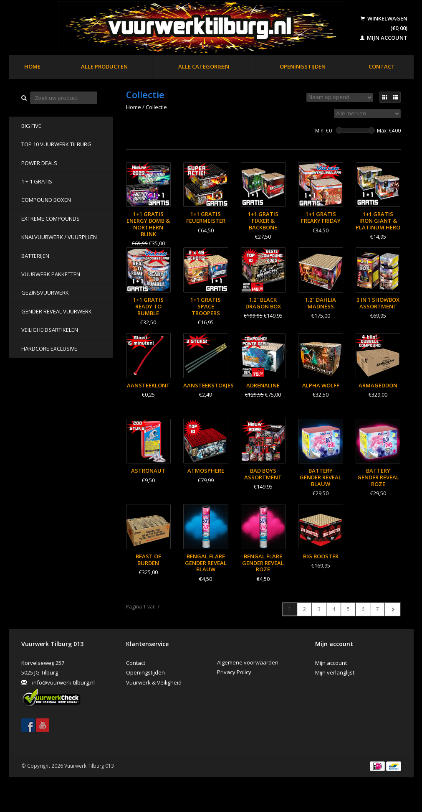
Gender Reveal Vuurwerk (56, 311)
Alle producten (104, 66)
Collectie (156, 107)
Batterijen (35, 256)
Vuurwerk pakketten (50, 274)
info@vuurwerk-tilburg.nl (63, 682)
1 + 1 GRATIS (36, 181)
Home (32, 66)
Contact (382, 66)
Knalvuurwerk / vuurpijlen (59, 237)
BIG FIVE (31, 126)
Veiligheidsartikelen (49, 329)
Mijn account (383, 37)
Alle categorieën (203, 66)
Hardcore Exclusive (49, 348)
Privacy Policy (234, 672)
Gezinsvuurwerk (45, 292)
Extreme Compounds (50, 218)
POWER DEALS (39, 163)
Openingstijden (303, 66)
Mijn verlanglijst (334, 672)
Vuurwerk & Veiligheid (154, 682)
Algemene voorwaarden (247, 662)
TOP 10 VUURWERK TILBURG (56, 144)
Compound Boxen (46, 200)
